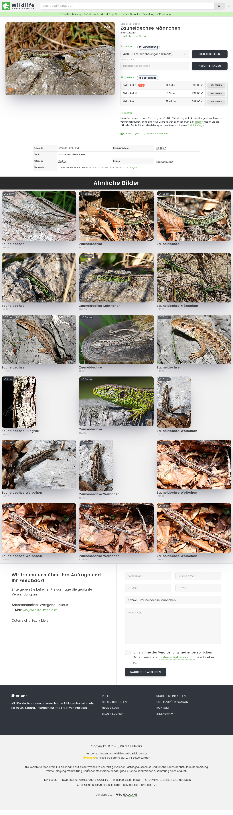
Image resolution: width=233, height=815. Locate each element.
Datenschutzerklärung (177, 657)
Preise (106, 696)
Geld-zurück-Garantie (174, 702)
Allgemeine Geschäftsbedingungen (168, 780)
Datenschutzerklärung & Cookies (85, 780)
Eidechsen (91, 167)
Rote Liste (103, 167)
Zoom (106, 27)
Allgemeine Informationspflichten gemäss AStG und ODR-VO (117, 785)
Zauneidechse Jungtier (21, 431)
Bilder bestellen (114, 702)
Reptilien (62, 161)
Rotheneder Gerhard (136, 36)
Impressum (50, 780)
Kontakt (126, 133)
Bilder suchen (112, 714)
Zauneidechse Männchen (150, 28)
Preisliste (199, 121)
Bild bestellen (210, 54)
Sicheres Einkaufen (156, 133)
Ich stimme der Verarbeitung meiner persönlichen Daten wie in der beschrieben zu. (174, 657)
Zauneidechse (13, 244)
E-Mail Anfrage (195, 125)
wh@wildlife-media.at (40, 610)
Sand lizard (116, 167)
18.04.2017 (161, 148)
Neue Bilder (110, 708)
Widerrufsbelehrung (126, 780)
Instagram (164, 714)
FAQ (138, 133)
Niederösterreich (164, 161)
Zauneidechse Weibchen (177, 431)
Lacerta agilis (130, 24)
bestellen (216, 85)
